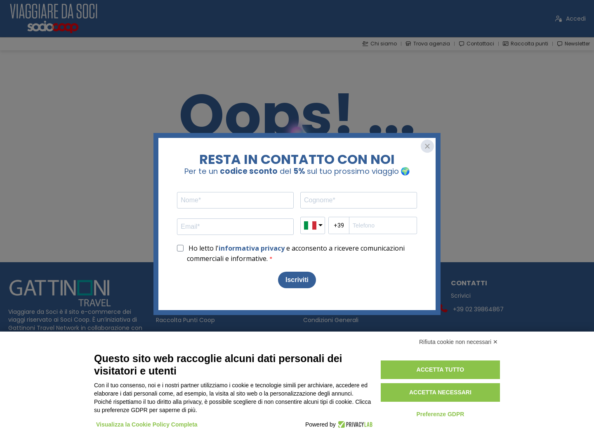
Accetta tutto (440, 369)
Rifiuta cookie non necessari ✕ (458, 342)
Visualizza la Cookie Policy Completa (147, 424)
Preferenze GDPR (440, 414)
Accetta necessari (440, 392)
